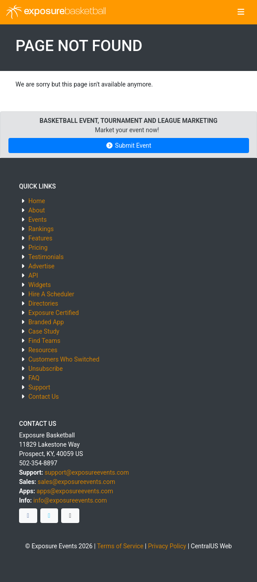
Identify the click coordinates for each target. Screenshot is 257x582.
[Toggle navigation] (241, 12)
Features (40, 238)
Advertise (41, 266)
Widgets (39, 284)
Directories (43, 303)
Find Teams (44, 340)
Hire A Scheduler (51, 294)
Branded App (46, 322)
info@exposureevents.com (70, 500)
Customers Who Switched (63, 359)
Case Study (43, 331)
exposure (56, 12)
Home (36, 200)
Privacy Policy (167, 546)
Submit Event (129, 145)
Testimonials (46, 256)
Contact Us (43, 396)
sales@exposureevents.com (76, 481)
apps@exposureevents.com (75, 491)
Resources (43, 350)
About (36, 210)
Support (39, 387)
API (33, 275)
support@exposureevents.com (87, 472)
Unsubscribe (45, 368)
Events (37, 219)
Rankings (41, 228)
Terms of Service (120, 546)
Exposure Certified (53, 312)
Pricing (37, 247)
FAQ (33, 377)
